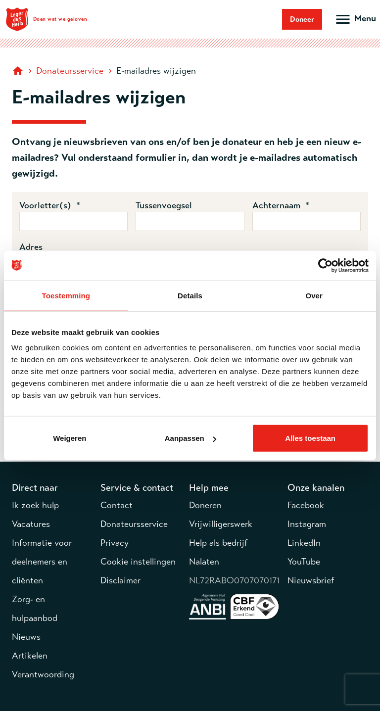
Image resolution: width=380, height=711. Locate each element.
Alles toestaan (310, 438)
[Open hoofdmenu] (355, 19)
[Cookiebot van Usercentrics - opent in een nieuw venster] (325, 265)
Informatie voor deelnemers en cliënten (42, 561)
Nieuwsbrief (310, 580)
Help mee (209, 487)
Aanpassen (190, 438)
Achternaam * (280, 205)
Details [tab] (190, 295)
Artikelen (30, 655)
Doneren (205, 505)
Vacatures (31, 524)
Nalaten (204, 561)
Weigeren (69, 438)
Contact (116, 505)
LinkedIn (304, 542)
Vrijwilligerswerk (220, 524)
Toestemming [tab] (66, 295)
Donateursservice (69, 70)
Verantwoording (43, 674)
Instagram (306, 524)
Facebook (305, 505)
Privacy (114, 542)
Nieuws (26, 636)
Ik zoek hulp (35, 505)
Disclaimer (120, 580)
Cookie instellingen (138, 561)
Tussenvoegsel (164, 205)
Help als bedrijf (218, 542)
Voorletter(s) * (49, 205)
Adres (31, 246)
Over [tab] (314, 295)
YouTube (303, 561)
